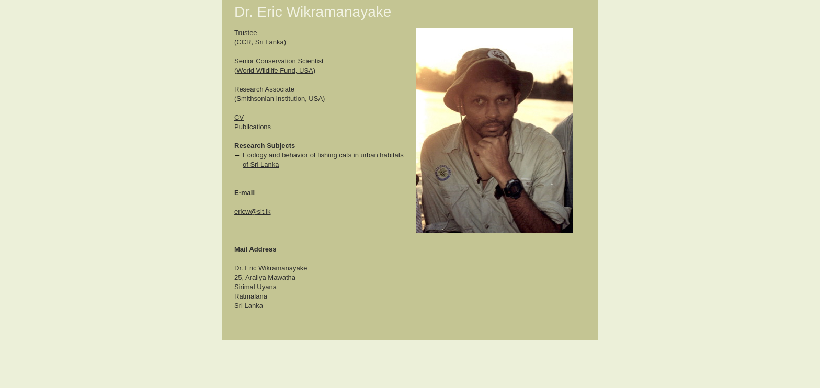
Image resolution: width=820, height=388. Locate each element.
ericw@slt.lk (252, 211)
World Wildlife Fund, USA (274, 70)
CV (239, 117)
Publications (252, 127)
